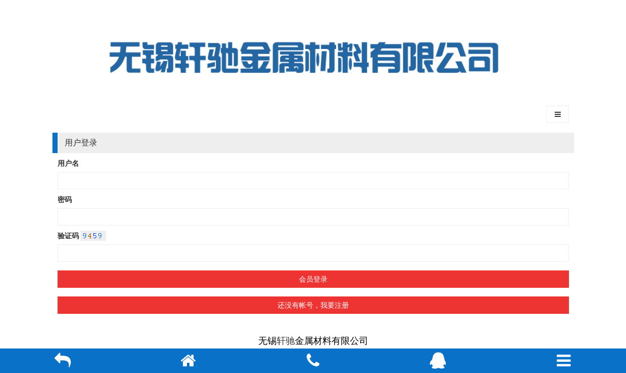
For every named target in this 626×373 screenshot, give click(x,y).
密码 (65, 199)
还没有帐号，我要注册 (313, 305)
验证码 (68, 236)
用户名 (68, 163)
